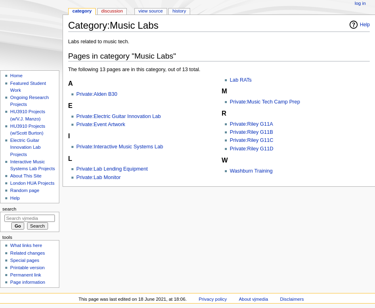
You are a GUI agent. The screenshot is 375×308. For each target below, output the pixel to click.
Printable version (27, 267)
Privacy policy (213, 299)
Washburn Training (251, 171)
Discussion (112, 10)
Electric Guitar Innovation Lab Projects (25, 147)
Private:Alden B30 (96, 94)
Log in (360, 3)
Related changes (27, 253)
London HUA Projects (32, 183)
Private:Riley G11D (251, 149)
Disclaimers (292, 299)
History (179, 10)
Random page (24, 190)
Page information (27, 282)
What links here (26, 245)
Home (16, 75)
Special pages (24, 260)
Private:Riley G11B (251, 132)
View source (150, 10)
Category (82, 10)
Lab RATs (240, 80)
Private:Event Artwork (100, 124)
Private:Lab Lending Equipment (112, 169)
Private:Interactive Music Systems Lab (119, 147)
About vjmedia (253, 299)
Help (365, 24)
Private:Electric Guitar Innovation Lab (118, 116)
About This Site (25, 175)
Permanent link (25, 274)
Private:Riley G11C (251, 140)
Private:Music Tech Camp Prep (265, 102)
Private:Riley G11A (251, 124)
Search (9, 209)
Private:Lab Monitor (98, 177)
